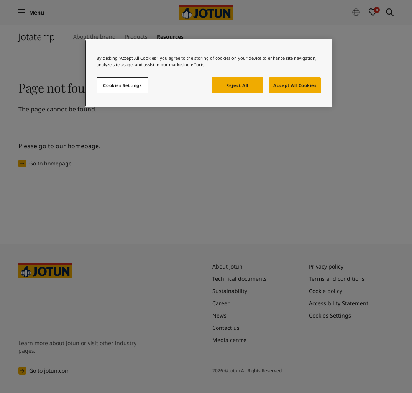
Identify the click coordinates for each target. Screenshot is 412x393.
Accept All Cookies (294, 85)
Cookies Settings (122, 85)
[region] (208, 73)
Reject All (237, 85)
